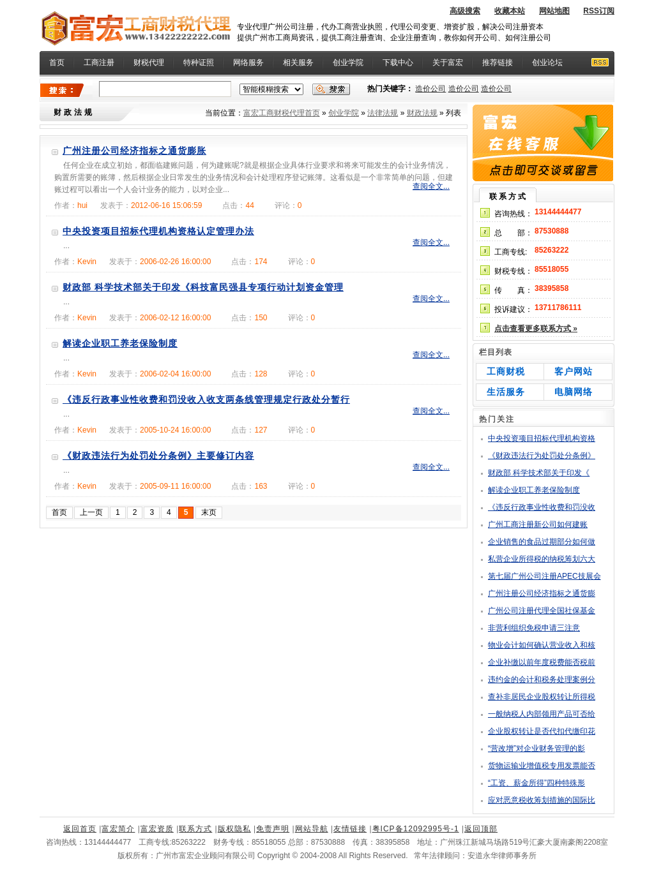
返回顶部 (481, 828)
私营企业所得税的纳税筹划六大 (541, 558)
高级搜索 (465, 10)
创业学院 (348, 62)
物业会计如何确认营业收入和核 (541, 645)
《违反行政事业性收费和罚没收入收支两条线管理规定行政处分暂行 (206, 399)
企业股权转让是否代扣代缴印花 (541, 731)
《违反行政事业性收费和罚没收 (541, 507)
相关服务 (298, 62)
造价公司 (430, 88)
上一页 (91, 512)
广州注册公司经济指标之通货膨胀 (134, 150)
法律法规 (382, 112)
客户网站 (573, 371)
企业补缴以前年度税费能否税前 (541, 662)
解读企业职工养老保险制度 (120, 343)
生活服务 (506, 392)
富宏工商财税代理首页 (281, 112)
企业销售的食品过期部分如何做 (541, 541)
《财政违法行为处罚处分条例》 (541, 455)
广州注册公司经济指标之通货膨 (541, 593)
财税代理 (148, 62)
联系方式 (195, 828)
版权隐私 (234, 828)
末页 (209, 512)
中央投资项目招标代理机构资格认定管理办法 (158, 231)
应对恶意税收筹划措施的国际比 (541, 800)
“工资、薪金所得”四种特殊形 (536, 782)
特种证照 (198, 62)
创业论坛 (547, 62)
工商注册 (99, 62)
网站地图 (554, 10)
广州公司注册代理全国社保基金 (541, 610)
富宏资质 (157, 828)
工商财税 (506, 371)
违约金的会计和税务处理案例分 (541, 679)
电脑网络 (573, 392)
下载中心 (398, 62)
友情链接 (350, 828)
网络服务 (248, 62)
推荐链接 (497, 62)
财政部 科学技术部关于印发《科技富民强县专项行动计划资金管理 (203, 287)
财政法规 (422, 112)
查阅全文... (431, 186)
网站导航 (311, 828)
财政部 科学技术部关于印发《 (538, 472)
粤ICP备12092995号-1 (415, 828)
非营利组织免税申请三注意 (534, 627)
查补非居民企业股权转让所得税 (541, 696)
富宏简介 (118, 828)
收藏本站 (509, 10)
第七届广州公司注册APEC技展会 (544, 576)
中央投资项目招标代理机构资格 (541, 438)
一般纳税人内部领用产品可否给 (541, 713)
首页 (57, 62)
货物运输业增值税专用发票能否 (541, 765)
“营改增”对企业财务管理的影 (536, 748)
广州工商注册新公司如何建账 (538, 524)
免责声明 (272, 828)
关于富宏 (447, 62)
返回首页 (79, 828)
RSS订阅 (598, 10)
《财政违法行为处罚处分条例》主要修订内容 (158, 455)
